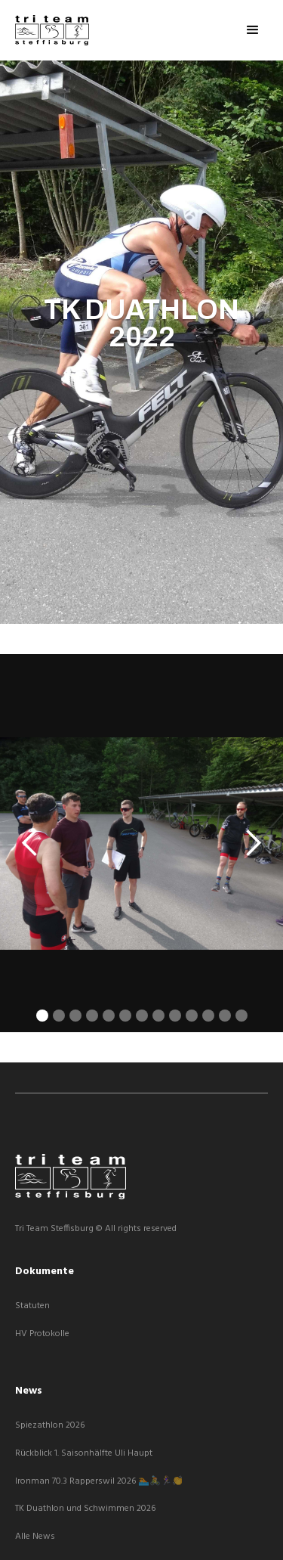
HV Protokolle (42, 1334)
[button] (252, 30)
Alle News (35, 1537)
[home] (52, 30)
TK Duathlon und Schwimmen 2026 (85, 1509)
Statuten (32, 1306)
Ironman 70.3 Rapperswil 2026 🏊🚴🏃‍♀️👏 (99, 1481)
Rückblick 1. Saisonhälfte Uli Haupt (83, 1453)
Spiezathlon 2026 (50, 1425)
